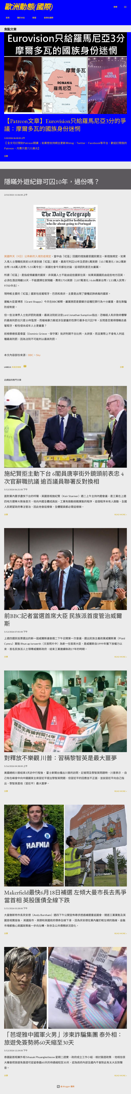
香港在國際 (47, 18)
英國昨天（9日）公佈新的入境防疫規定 (27, 256)
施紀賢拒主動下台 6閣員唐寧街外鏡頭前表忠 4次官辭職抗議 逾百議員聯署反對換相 (64, 477)
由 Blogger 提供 (65, 1086)
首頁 (6, 18)
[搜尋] (115, 7)
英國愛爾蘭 (16, 367)
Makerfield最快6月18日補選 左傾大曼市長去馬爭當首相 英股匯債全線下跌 (65, 896)
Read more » (120, 514)
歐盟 (33, 18)
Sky (38, 355)
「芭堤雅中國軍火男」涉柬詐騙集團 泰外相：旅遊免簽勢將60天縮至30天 (63, 1038)
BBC (30, 355)
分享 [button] (6, 156)
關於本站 (19, 18)
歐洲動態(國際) (28, 7)
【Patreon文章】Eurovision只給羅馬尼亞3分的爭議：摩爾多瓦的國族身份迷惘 (65, 125)
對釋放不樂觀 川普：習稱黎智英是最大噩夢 (60, 758)
